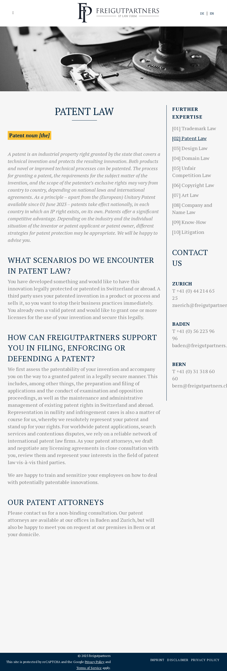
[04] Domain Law (190, 158)
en (212, 13)
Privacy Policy (94, 662)
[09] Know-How (189, 222)
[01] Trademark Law (194, 128)
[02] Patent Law (189, 138)
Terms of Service (89, 668)
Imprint (157, 660)
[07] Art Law (185, 195)
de (202, 13)
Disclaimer (177, 660)
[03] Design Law (189, 148)
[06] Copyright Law (193, 185)
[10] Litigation (188, 232)
